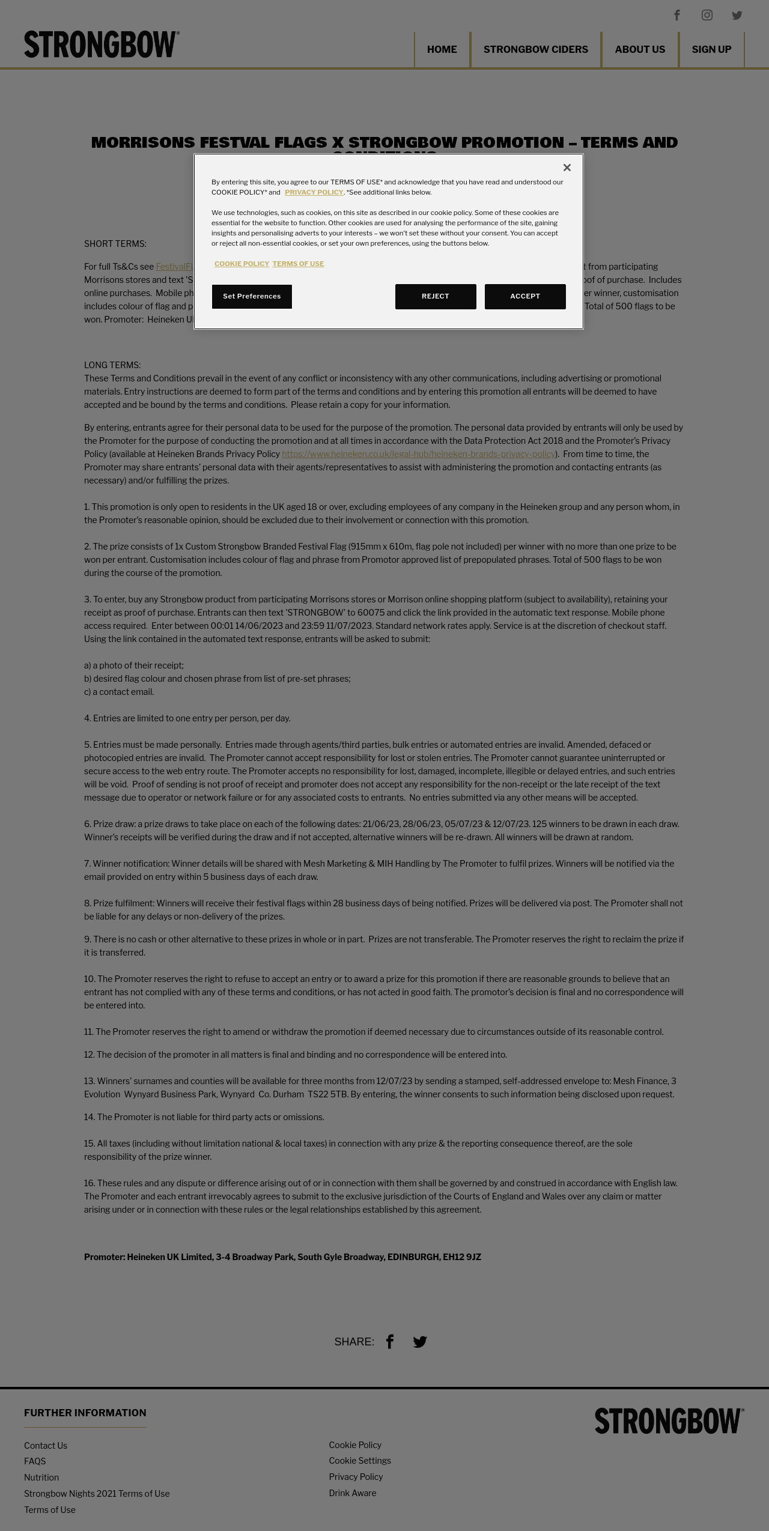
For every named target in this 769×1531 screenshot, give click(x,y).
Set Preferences (252, 296)
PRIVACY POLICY (314, 192)
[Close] (567, 167)
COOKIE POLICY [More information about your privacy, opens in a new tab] (242, 263)
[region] (388, 241)
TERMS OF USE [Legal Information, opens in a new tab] (298, 263)
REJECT (435, 296)
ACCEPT (525, 296)
